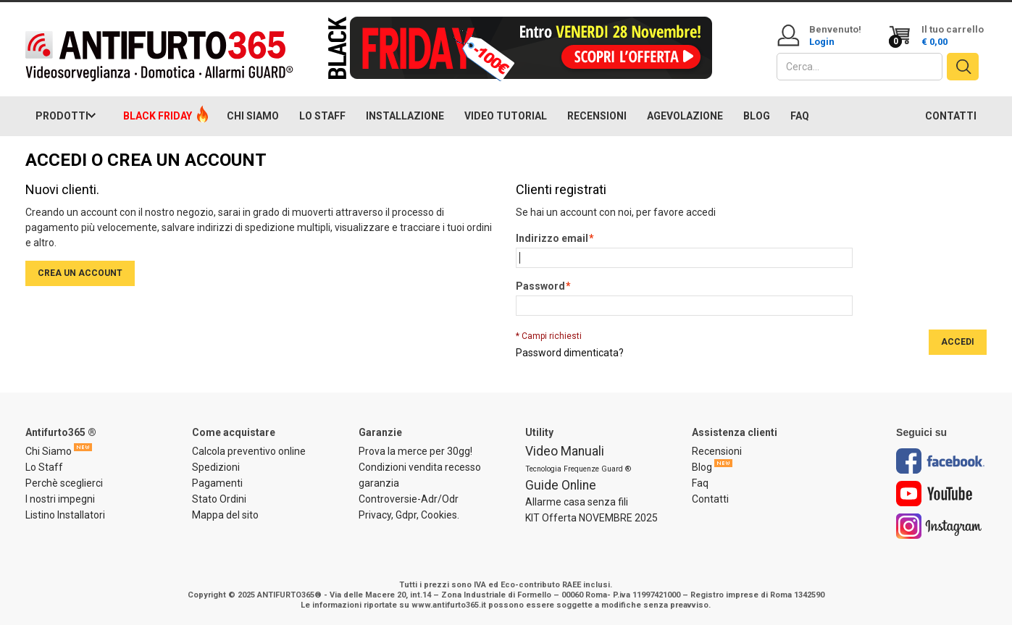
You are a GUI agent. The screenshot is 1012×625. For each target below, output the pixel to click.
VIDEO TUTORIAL (505, 116)
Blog (702, 467)
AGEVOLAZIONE (685, 116)
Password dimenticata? (570, 352)
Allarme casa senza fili (576, 502)
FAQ (799, 116)
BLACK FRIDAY (157, 116)
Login (822, 41)
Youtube (934, 493)
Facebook (940, 461)
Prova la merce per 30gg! (415, 451)
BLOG (756, 116)
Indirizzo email (552, 239)
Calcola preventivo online (249, 451)
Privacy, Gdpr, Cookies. (409, 515)
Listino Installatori (65, 515)
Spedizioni (216, 467)
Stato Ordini (219, 499)
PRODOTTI (61, 116)
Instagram (939, 526)
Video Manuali (564, 451)
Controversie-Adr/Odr (409, 499)
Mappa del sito (225, 515)
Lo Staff (44, 467)
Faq (700, 483)
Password (540, 287)
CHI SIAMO (253, 116)
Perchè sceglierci (64, 483)
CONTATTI (951, 116)
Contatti (710, 499)
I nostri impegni (60, 499)
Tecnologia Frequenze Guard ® (578, 469)
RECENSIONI (597, 116)
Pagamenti (217, 483)
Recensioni (717, 451)
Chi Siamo (48, 451)
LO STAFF (322, 116)
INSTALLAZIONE (405, 116)
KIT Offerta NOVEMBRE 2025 (591, 518)
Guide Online (560, 485)
